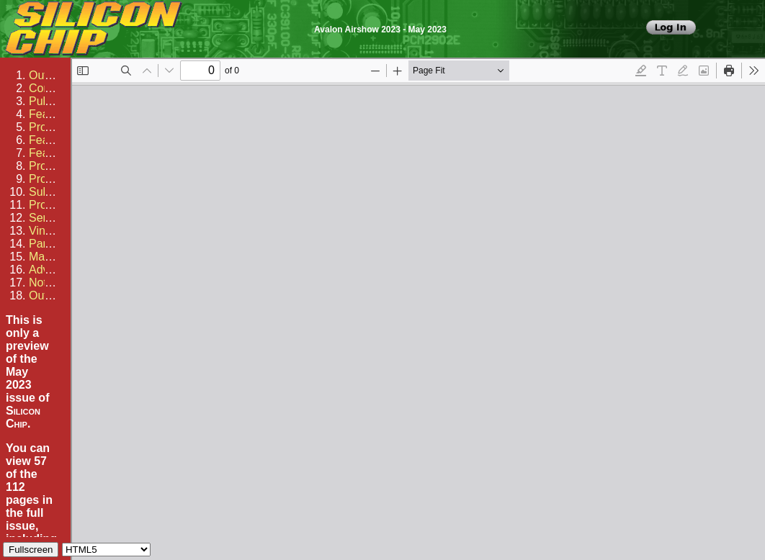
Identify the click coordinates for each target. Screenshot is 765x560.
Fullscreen (31, 549)
